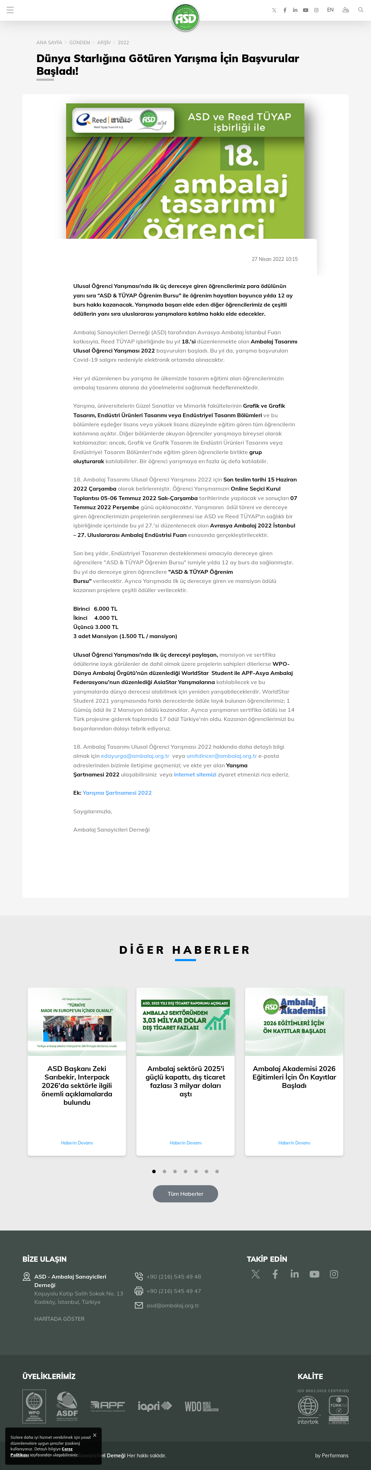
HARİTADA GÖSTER (59, 1318)
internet (185, 774)
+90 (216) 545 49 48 (174, 1276)
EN (330, 10)
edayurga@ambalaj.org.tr (135, 755)
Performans (335, 1455)
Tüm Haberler (185, 1193)
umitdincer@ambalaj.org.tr (222, 755)
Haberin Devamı (77, 1143)
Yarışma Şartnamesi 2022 (116, 792)
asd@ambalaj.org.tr (173, 1305)
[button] (154, 1171)
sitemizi (206, 774)
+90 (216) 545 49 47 (174, 1290)
